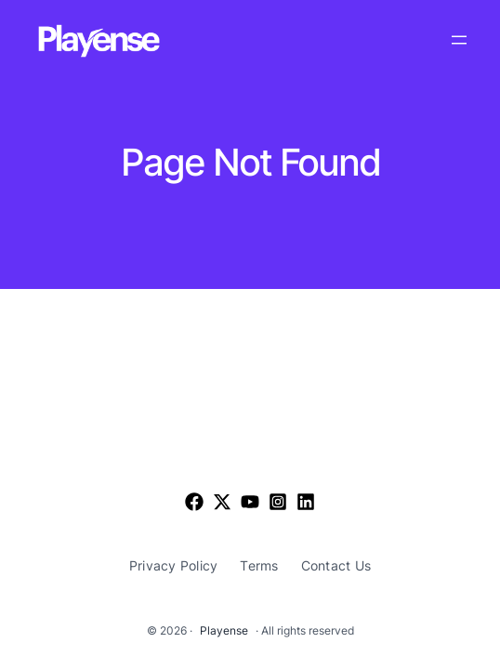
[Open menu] (459, 40)
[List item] (222, 501)
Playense (224, 630)
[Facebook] (194, 501)
